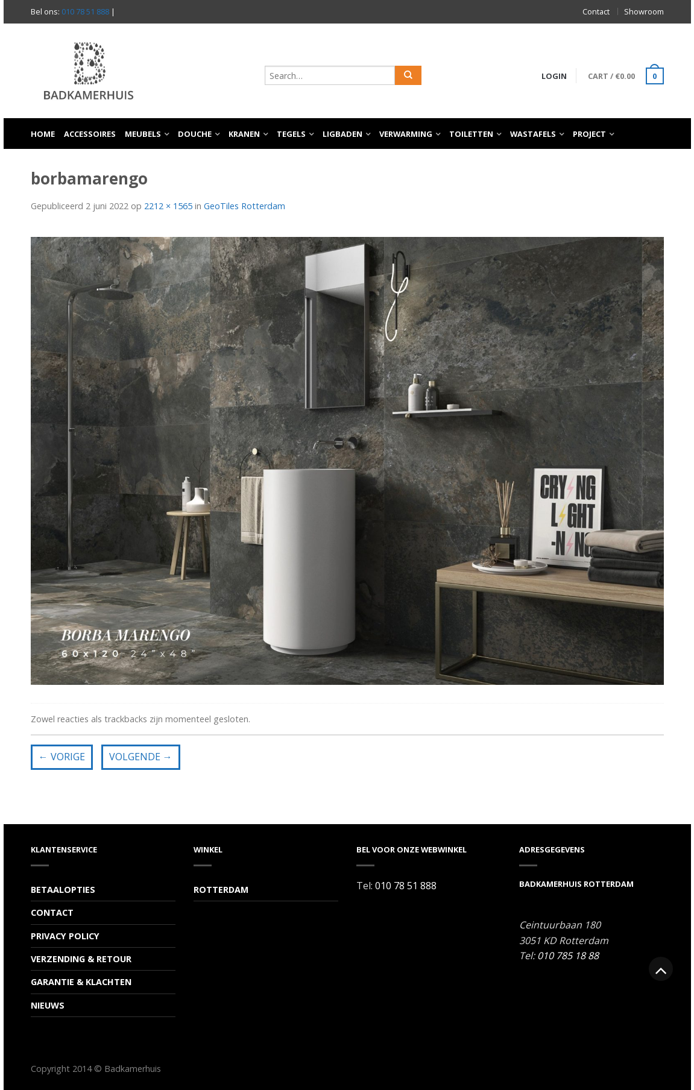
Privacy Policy (65, 936)
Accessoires (90, 133)
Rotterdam (221, 889)
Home (43, 133)
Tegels (291, 133)
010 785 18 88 (568, 955)
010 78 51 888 (85, 11)
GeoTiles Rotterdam (244, 206)
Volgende (140, 756)
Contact (596, 11)
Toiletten (471, 133)
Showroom (644, 11)
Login (554, 76)
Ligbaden (342, 133)
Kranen (244, 133)
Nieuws (48, 1005)
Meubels (143, 133)
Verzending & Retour (81, 959)
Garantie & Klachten (81, 982)
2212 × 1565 (168, 206)
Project (589, 133)
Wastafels (533, 133)
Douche (195, 133)
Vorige (62, 756)
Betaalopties (63, 889)
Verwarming (405, 133)
